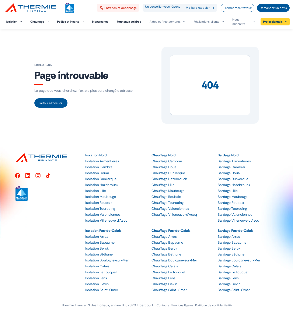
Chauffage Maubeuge (167, 191)
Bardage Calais (229, 266)
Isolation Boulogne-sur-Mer (107, 260)
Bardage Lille (228, 191)
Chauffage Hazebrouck (169, 179)
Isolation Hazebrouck (101, 185)
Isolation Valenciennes (103, 214)
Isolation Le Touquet (101, 272)
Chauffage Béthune (166, 254)
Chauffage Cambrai (166, 161)
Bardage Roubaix (231, 202)
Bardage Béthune (231, 254)
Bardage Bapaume (232, 242)
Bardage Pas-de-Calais (236, 230)
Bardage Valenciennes (235, 214)
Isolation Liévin (97, 284)
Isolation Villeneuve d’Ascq (106, 220)
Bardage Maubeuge (233, 196)
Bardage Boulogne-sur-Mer (239, 260)
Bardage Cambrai (231, 167)
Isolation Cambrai (99, 167)
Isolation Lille (95, 191)
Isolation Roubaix (98, 202)
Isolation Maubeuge (100, 196)
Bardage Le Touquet (233, 272)
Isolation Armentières (102, 161)
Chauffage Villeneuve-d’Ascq (174, 214)
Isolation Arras (96, 236)
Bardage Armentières (234, 161)
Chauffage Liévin (164, 284)
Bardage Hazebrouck (234, 185)
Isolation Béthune (99, 254)
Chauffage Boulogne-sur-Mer (174, 260)
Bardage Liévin (229, 284)
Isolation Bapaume (100, 242)
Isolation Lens (96, 278)
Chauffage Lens (163, 278)
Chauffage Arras (164, 236)
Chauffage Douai (164, 167)
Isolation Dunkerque (100, 179)
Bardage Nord (228, 155)
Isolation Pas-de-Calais (103, 230)
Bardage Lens (228, 278)
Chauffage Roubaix (166, 196)
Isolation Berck (97, 248)
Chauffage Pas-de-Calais (171, 230)
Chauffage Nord (163, 155)
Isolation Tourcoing (100, 208)
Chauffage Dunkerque (168, 173)
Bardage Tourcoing (232, 208)
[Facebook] (17, 175)
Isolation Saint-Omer (101, 290)
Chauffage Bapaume (167, 242)
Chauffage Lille (162, 185)
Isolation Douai (97, 173)
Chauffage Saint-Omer (169, 290)
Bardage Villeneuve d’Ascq (238, 220)
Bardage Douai (229, 173)
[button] (243, 22)
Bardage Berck (229, 248)
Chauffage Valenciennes (170, 208)
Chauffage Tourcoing (167, 202)
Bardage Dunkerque (233, 179)
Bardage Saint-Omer (234, 290)
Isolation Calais (97, 266)
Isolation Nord (96, 155)
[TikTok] (48, 175)
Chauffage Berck (164, 248)
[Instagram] (38, 175)
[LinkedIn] (27, 175)
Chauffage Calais (164, 266)
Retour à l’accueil (50, 103)
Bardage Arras (229, 236)
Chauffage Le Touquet (168, 272)
